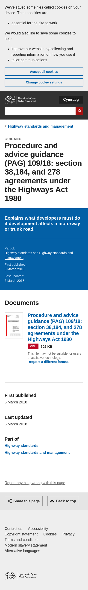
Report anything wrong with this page (35, 483)
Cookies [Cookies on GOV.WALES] (50, 534)
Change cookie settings (44, 82)
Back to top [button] (66, 501)
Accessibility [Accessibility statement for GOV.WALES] (38, 529)
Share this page (26, 501)
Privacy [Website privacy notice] (68, 534)
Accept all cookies (44, 72)
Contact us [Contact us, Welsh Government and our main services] (13, 529)
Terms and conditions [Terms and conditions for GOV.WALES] (22, 540)
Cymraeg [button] (71, 99)
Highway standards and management (40, 126)
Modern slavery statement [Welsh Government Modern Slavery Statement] (26, 545)
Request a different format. (48, 362)
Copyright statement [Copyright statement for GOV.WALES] (21, 534)
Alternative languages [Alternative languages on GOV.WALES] (22, 551)
